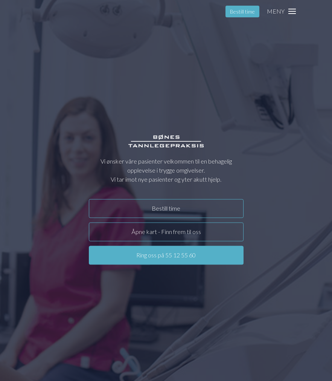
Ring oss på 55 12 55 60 (166, 255)
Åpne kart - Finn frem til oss (166, 231)
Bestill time (242, 11)
